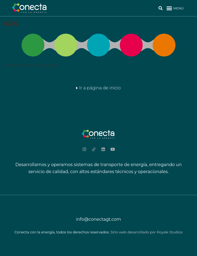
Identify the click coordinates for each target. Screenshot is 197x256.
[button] (175, 8)
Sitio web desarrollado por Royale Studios (146, 232)
